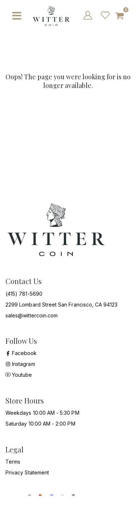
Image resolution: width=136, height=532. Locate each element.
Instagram (20, 364)
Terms (12, 462)
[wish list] (104, 15)
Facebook (21, 353)
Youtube (18, 375)
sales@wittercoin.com (31, 315)
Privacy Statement (27, 472)
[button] (123, 16)
